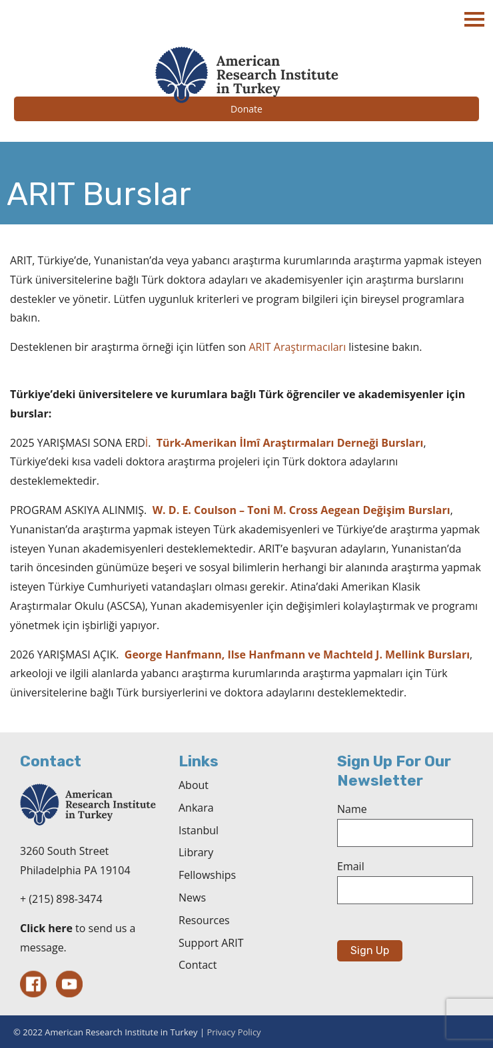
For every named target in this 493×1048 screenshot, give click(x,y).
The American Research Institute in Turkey (246, 75)
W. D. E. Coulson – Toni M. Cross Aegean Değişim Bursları (301, 510)
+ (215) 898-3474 (61, 899)
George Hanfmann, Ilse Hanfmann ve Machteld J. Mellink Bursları (297, 654)
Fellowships (207, 875)
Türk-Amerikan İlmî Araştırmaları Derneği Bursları (290, 442)
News (192, 897)
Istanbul (199, 830)
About (194, 785)
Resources (204, 920)
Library (196, 852)
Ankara (196, 807)
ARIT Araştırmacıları (297, 347)
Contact (198, 964)
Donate (246, 109)
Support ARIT (211, 942)
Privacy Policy (233, 1032)
